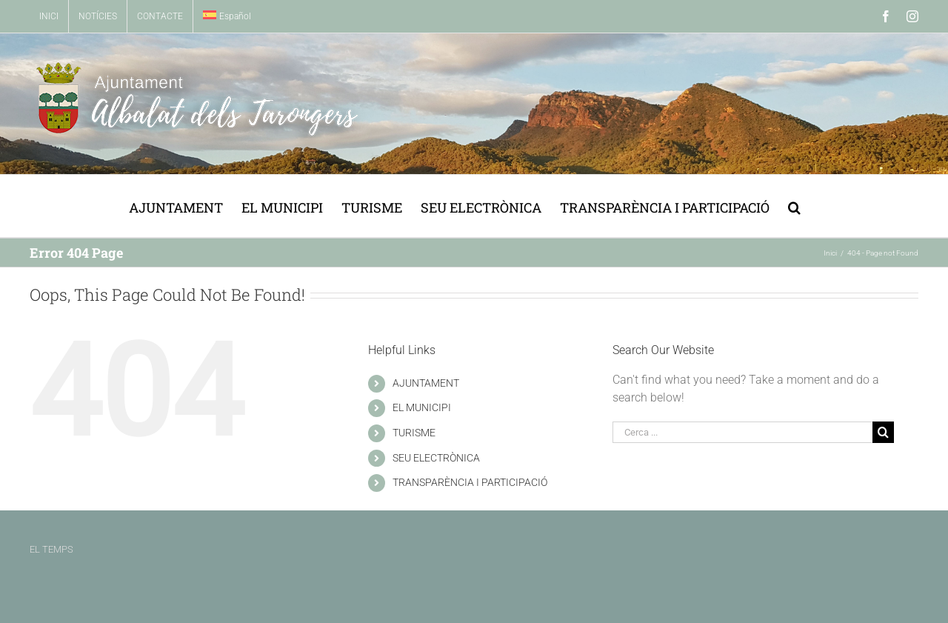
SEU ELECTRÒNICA (436, 458)
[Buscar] (883, 432)
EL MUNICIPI (422, 407)
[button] (794, 206)
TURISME (414, 433)
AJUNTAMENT (426, 383)
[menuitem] (227, 16)
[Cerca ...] (742, 432)
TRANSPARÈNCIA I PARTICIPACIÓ (470, 482)
